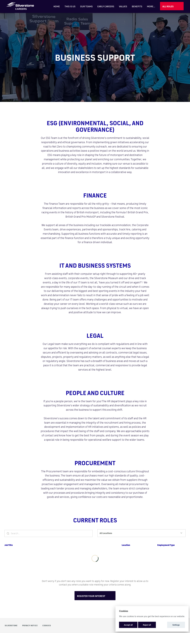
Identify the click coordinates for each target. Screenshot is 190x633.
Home (56, 6)
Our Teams (86, 6)
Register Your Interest (91, 596)
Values (123, 6)
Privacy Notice (30, 625)
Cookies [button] (46, 625)
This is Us (70, 6)
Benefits (137, 6)
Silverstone (11, 625)
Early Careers (105, 6)
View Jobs (172, 6)
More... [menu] (151, 6)
